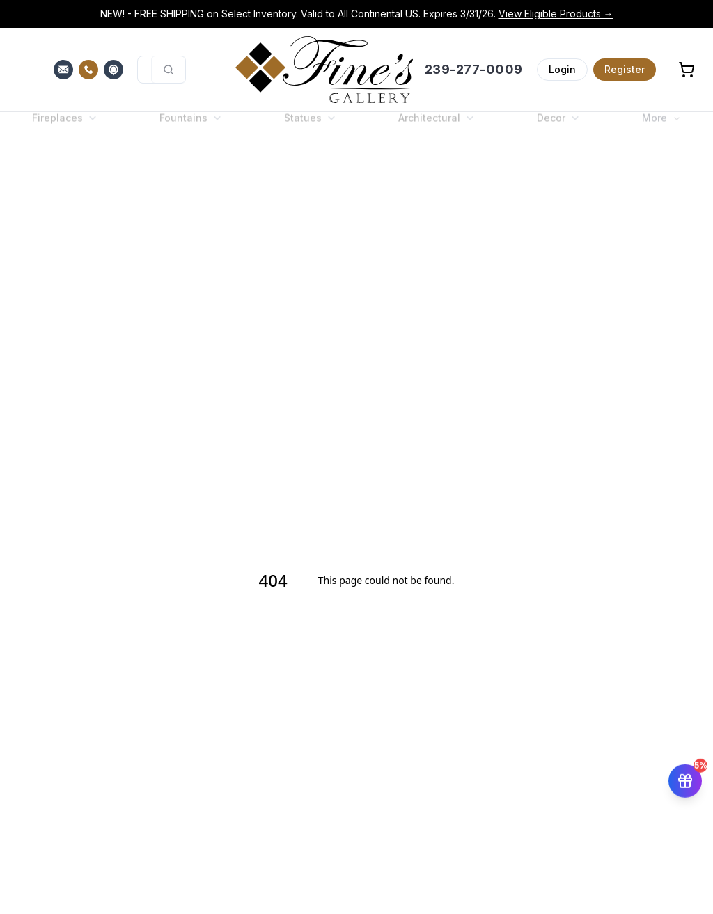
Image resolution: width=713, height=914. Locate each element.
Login (562, 69)
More (661, 129)
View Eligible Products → (556, 13)
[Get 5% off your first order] (685, 778)
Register (624, 69)
